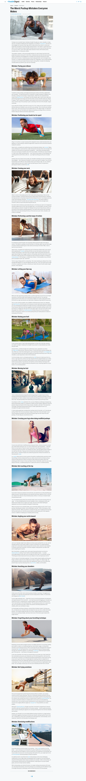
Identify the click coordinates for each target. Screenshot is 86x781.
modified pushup (28, 310)
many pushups (15, 257)
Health (23, 1)
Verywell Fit (33, 702)
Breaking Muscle (15, 552)
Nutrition (28, 1)
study (22, 402)
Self (28, 164)
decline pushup (45, 698)
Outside (46, 147)
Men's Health (22, 596)
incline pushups (16, 754)
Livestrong (35, 650)
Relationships (39, 1)
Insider (19, 454)
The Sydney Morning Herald (32, 199)
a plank (39, 748)
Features (45, 1)
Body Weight (21, 5)
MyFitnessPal (17, 304)
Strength (16, 5)
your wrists (33, 562)
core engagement (47, 351)
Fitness (32, 1)
